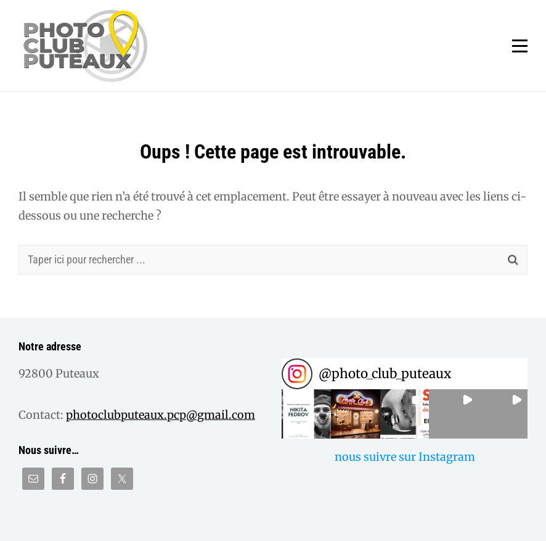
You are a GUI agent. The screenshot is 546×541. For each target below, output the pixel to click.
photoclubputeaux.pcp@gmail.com (160, 415)
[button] (306, 414)
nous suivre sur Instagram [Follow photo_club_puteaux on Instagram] (405, 457)
